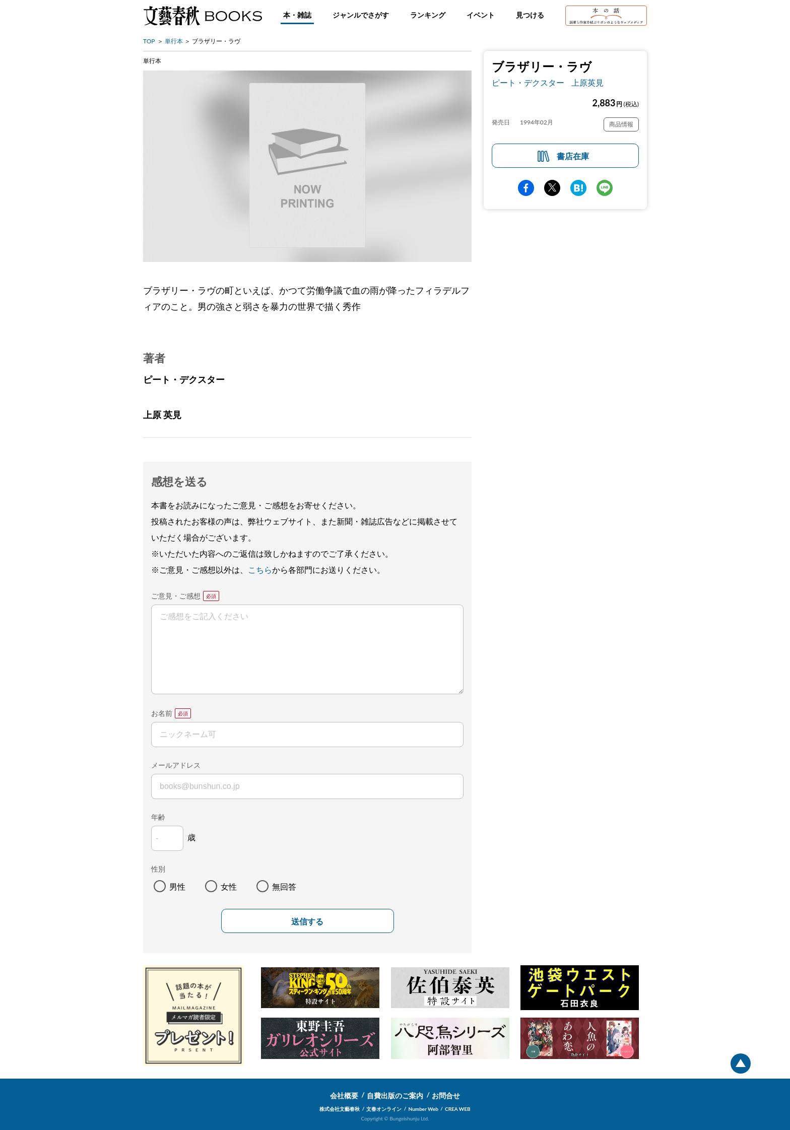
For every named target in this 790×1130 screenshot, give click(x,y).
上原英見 (587, 82)
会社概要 (344, 1095)
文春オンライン (384, 1109)
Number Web (423, 1109)
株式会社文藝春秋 (339, 1109)
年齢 (158, 817)
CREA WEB (458, 1109)
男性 (177, 886)
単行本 (174, 41)
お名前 (161, 713)
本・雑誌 (297, 15)
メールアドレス (176, 765)
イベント (481, 15)
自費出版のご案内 (395, 1095)
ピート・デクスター (528, 82)
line (605, 188)
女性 (229, 886)
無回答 (284, 886)
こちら (260, 569)
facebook (526, 188)
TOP (149, 41)
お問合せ (446, 1095)
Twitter (552, 188)
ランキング (427, 15)
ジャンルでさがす (361, 15)
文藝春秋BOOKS (202, 15)
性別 (158, 869)
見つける (530, 15)
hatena (578, 188)
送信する (307, 921)
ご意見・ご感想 (176, 595)
